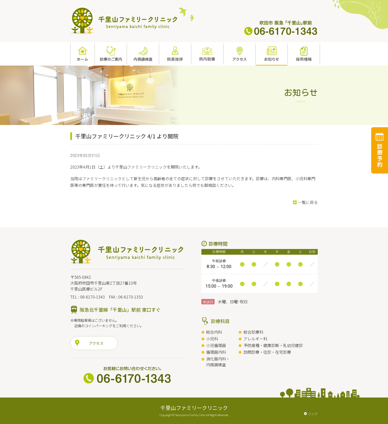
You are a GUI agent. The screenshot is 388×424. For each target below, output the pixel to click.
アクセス (96, 343)
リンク (313, 413)
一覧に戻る (308, 202)
